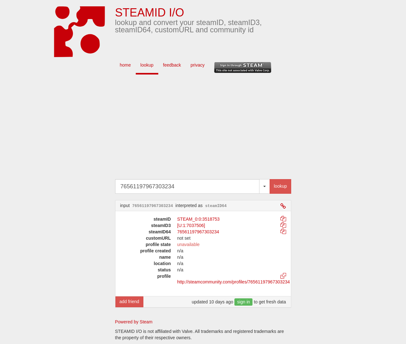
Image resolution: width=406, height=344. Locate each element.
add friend (129, 301)
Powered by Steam (134, 321)
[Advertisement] (212, 128)
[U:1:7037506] (191, 225)
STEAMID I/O (149, 12)
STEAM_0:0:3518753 (198, 219)
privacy (198, 65)
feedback (172, 65)
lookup (147, 65)
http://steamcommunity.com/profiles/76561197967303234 (233, 281)
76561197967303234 (198, 231)
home (125, 65)
